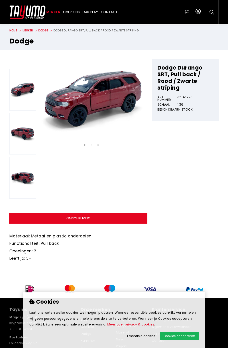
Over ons (71, 12)
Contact (109, 12)
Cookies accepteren (179, 336)
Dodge (43, 30)
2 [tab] (91, 145)
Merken (53, 12)
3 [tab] (98, 145)
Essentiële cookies (141, 336)
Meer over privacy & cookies (130, 324)
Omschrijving (78, 218)
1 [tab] (85, 145)
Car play (90, 12)
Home (13, 30)
